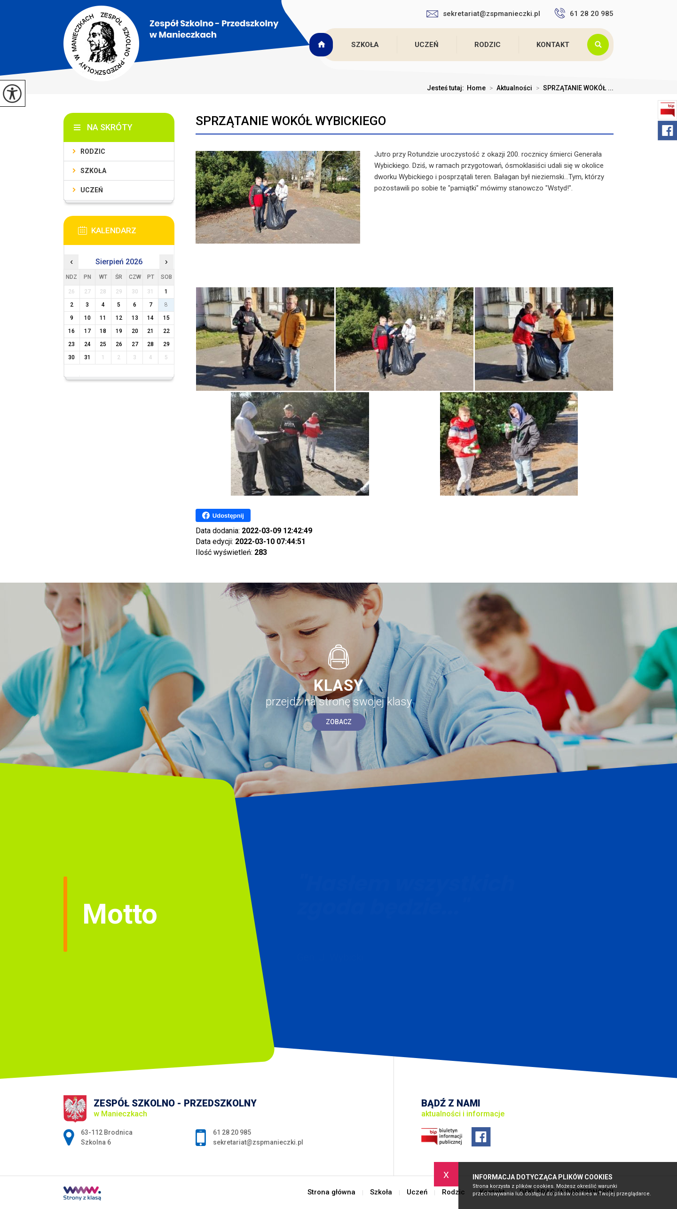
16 (71, 331)
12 (119, 318)
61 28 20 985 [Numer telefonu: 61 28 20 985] (232, 1132)
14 (150, 318)
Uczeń (427, 44)
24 (87, 344)
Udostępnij (223, 515)
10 (87, 318)
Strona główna (322, 44)
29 (166, 344)
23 (71, 344)
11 (103, 318)
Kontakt (552, 44)
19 (119, 331)
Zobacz (339, 722)
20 (135, 331)
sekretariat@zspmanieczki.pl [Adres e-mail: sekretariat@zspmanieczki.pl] (258, 1142)
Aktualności (509, 88)
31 (87, 357)
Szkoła (365, 44)
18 (103, 331)
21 (150, 331)
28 (150, 344)
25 (103, 344)
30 (71, 357)
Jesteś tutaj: (447, 88)
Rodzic (487, 44)
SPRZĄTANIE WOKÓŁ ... (573, 88)
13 (135, 318)
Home (476, 88)
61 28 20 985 (584, 13)
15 (166, 318)
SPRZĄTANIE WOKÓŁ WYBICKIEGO (291, 121)
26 (119, 344)
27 (135, 344)
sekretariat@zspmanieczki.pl (483, 13)
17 (87, 331)
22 (166, 331)
